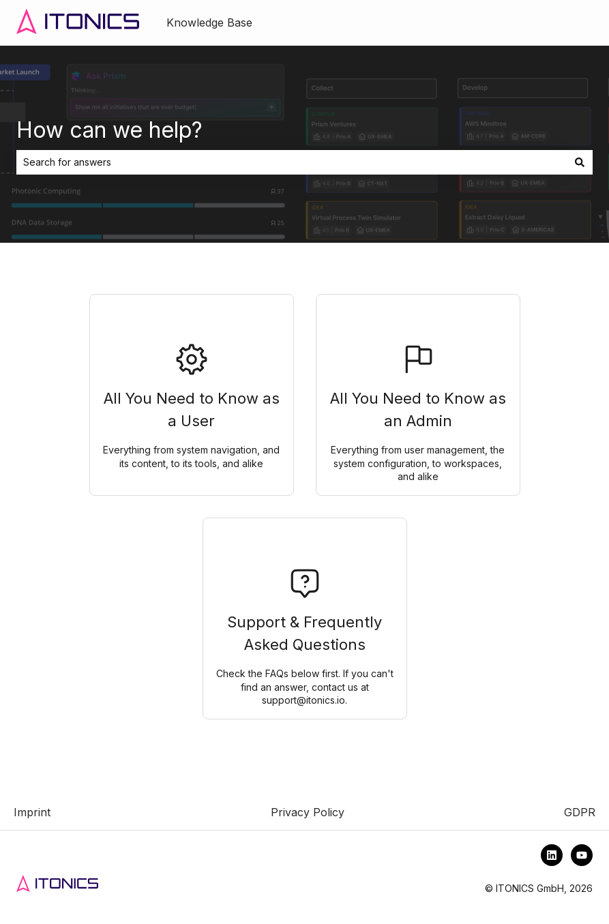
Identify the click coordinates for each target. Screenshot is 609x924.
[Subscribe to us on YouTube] (582, 855)
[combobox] (291, 162)
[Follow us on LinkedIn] (552, 855)
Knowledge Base (209, 22)
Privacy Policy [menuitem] (307, 812)
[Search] (580, 162)
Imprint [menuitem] (32, 812)
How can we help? (109, 130)
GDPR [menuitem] (579, 812)
